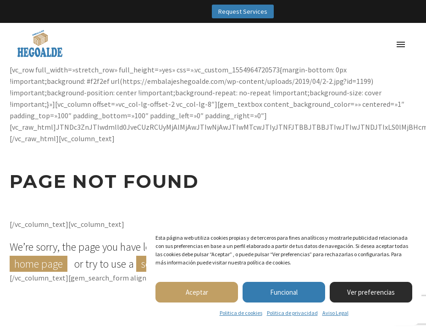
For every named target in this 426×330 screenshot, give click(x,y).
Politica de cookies (241, 312)
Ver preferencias (371, 292)
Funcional (284, 292)
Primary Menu (401, 44)
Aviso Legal (335, 312)
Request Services (242, 11)
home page (38, 264)
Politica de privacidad (292, 312)
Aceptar (197, 292)
